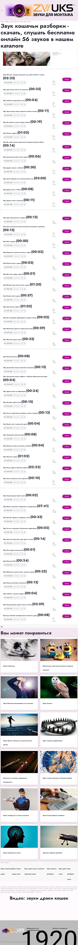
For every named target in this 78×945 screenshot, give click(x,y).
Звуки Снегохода (9, 666)
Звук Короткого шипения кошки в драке (17, 252)
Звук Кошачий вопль (10, 357)
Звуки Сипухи (47, 703)
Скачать (67, 79)
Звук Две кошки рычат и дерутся (14, 218)
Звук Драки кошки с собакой (13, 168)
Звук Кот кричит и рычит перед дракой (16, 122)
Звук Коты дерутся (9, 241)
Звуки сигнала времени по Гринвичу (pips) (57, 778)
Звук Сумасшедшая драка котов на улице (17, 605)
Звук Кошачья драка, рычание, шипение (17, 446)
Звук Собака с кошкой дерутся (14, 594)
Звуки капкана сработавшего (53, 741)
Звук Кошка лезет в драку (12, 263)
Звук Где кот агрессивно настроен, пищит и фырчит (20, 413)
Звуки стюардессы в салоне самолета (16, 815)
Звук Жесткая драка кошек (12, 340)
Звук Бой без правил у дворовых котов (16, 518)
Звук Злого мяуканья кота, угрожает (15, 478)
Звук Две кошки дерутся (11, 307)
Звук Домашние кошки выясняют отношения (19, 368)
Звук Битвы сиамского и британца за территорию (20, 507)
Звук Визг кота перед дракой (13, 274)
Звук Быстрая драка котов (12, 402)
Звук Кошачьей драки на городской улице (18, 329)
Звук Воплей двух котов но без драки (16, 285)
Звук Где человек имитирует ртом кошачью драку (20, 616)
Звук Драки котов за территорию (14, 391)
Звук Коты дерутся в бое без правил (15, 468)
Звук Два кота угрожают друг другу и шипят (18, 539)
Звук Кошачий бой (9, 561)
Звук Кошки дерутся (10, 133)
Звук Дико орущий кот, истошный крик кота (18, 179)
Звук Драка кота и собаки (12, 190)
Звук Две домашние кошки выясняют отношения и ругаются (24, 227)
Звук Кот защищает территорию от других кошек (20, 318)
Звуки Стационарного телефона (53, 815)
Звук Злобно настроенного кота (14, 100)
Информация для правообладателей (33, 929)
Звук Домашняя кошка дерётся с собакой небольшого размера (25, 376)
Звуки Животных (14, 21)
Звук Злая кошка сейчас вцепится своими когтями (20, 111)
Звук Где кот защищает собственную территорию (20, 528)
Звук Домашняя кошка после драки (16, 157)
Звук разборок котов (70, 874)
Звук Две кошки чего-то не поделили (16, 90)
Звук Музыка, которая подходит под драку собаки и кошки (23, 75)
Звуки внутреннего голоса (12, 853)
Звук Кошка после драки (12, 296)
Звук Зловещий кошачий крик (13, 435)
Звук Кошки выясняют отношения (15, 583)
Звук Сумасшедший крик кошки (14, 496)
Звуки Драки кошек (25, 21)
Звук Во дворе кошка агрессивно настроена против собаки (23, 142)
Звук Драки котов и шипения (13, 201)
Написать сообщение (60, 928)
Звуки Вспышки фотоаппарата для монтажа (18, 703)
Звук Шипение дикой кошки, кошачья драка (19, 572)
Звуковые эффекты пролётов (52, 853)
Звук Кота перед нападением (13, 550)
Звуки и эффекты (5, 21)
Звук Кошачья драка (10, 457)
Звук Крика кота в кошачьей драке (15, 424)
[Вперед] (2, 627)
